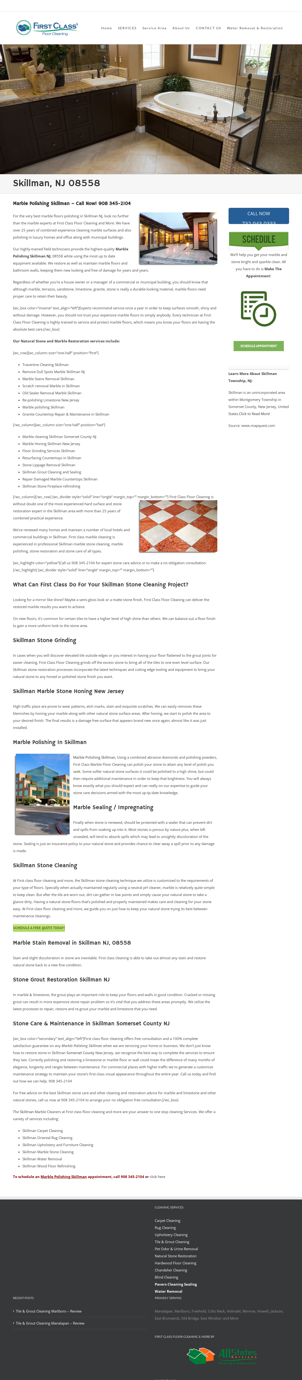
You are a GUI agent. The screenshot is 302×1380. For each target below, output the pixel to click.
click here (157, 1176)
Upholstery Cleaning (171, 1234)
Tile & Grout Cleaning (172, 1241)
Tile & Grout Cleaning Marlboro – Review (49, 1311)
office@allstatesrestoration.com (268, 6)
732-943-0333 (259, 217)
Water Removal (168, 1291)
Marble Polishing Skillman (94, 757)
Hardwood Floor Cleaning (175, 1263)
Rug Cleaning (165, 1227)
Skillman (27, 1111)
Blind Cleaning (166, 1277)
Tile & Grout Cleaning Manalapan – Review (50, 1323)
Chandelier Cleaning (171, 1270)
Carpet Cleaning (167, 1220)
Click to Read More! (254, 413)
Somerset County (80, 1052)
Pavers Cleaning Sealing (176, 1284)
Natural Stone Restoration (176, 1256)
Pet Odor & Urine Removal (176, 1248)
